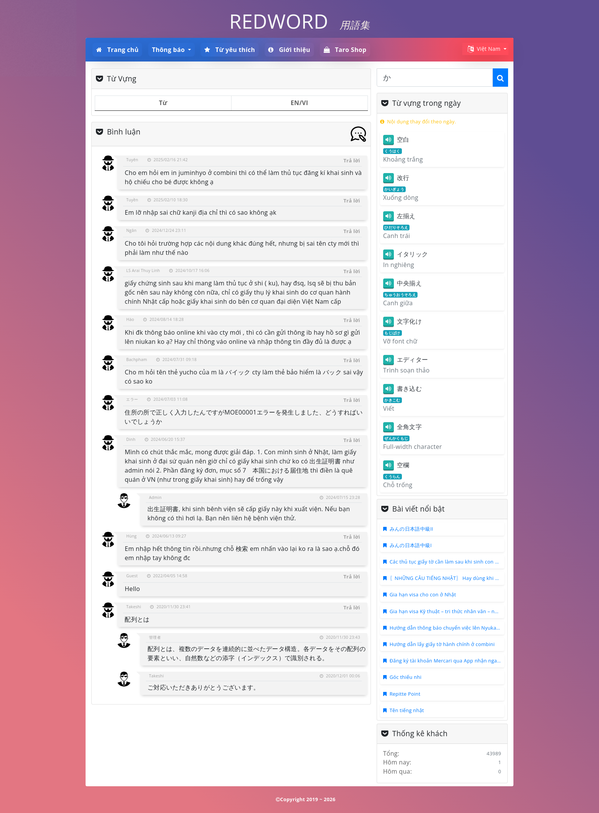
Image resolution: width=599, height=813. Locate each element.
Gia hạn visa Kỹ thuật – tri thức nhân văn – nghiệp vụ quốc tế (462, 611)
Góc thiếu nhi (406, 677)
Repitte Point (405, 693)
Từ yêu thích (229, 49)
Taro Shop (345, 49)
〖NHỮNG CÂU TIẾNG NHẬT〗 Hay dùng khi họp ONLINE (457, 578)
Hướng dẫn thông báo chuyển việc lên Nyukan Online (453, 627)
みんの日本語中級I (411, 545)
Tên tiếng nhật (407, 710)
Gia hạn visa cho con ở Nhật (423, 594)
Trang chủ (117, 49)
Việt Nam (483, 49)
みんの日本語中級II (411, 528)
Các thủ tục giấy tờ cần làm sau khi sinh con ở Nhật (450, 561)
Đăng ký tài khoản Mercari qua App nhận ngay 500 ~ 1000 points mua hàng (479, 660)
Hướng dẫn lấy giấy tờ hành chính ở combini (442, 644)
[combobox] (435, 77)
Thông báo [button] (169, 49)
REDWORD (278, 20)
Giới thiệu (289, 49)
